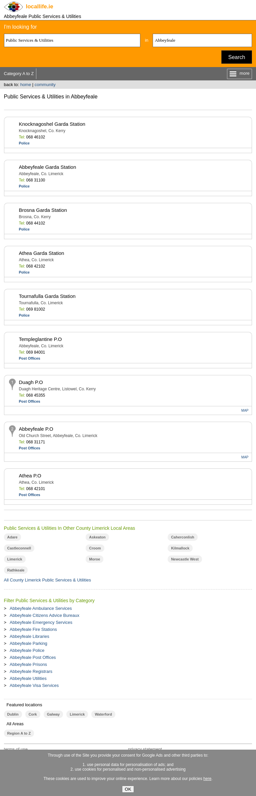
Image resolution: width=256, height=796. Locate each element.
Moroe (94, 559)
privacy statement (145, 749)
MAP (245, 410)
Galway (53, 714)
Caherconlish (182, 537)
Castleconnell (19, 548)
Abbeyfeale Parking (28, 643)
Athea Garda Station (41, 253)
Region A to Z (19, 733)
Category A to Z (19, 73)
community (45, 84)
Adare (12, 537)
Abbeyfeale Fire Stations (33, 629)
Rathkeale (16, 570)
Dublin (13, 714)
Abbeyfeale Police (27, 650)
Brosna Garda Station (43, 210)
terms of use (16, 749)
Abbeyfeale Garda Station (47, 167)
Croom (95, 548)
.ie (39, 6)
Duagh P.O (31, 382)
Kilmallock (180, 548)
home (25, 84)
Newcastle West (185, 559)
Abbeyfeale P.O (36, 429)
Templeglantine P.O (40, 339)
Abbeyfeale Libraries (29, 636)
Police (24, 143)
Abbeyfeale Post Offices (33, 657)
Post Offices (29, 358)
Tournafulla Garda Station (47, 296)
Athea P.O (30, 475)
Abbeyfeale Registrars (31, 671)
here (207, 778)
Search (236, 57)
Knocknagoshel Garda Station (52, 124)
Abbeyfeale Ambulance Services (41, 608)
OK (128, 789)
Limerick (14, 559)
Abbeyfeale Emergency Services (41, 622)
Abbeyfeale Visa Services (34, 685)
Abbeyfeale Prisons (28, 664)
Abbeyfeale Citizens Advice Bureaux (44, 615)
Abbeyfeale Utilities (28, 678)
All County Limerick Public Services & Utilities (47, 579)
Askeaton (97, 537)
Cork (33, 714)
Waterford (103, 714)
